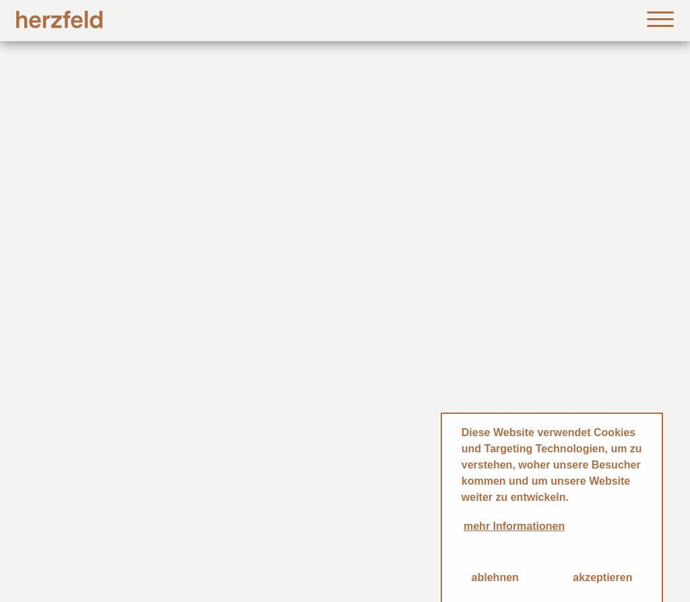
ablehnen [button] (495, 577)
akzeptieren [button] (602, 577)
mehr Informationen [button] (514, 526)
